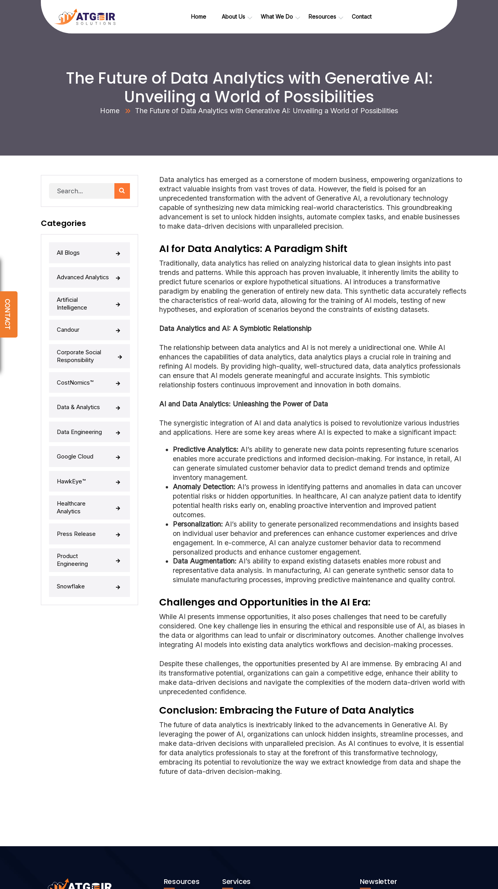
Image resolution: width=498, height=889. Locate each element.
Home (109, 111)
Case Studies (186, 782)
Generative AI (245, 797)
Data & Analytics (89, 372)
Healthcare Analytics (89, 453)
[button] (445, 803)
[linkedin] (46, 816)
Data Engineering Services (262, 766)
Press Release (89, 473)
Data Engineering (89, 392)
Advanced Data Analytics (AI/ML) (270, 813)
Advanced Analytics (89, 270)
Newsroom (183, 797)
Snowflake (89, 514)
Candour (89, 310)
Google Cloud (89, 412)
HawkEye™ (89, 433)
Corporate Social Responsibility (89, 331)
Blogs (177, 829)
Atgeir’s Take (186, 766)
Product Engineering (89, 493)
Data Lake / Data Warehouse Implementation (285, 782)
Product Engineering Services (266, 829)
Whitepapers (186, 813)
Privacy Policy (188, 844)
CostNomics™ (89, 352)
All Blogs (89, 249)
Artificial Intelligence (89, 290)
